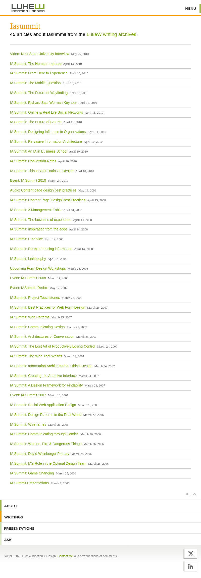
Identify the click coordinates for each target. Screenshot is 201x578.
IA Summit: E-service (26, 239)
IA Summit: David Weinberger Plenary (39, 454)
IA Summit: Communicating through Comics (44, 434)
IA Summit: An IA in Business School (38, 151)
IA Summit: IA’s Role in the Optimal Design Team (48, 463)
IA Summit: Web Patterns (29, 317)
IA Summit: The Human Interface (35, 64)
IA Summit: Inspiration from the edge (38, 229)
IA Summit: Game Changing (32, 473)
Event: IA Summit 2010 (28, 180)
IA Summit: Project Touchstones (35, 298)
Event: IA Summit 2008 (28, 278)
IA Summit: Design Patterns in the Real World (45, 415)
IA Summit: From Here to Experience (39, 73)
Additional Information (28, 8)
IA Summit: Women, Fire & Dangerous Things (45, 444)
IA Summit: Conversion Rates (33, 161)
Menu (190, 8)
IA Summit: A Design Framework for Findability (46, 385)
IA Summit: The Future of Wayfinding (39, 93)
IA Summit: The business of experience (40, 220)
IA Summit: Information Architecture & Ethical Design (51, 366)
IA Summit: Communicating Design (37, 327)
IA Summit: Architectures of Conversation (42, 336)
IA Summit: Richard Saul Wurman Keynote (43, 103)
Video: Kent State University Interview (39, 54)
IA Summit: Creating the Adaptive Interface (43, 376)
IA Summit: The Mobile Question (35, 83)
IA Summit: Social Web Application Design (43, 405)
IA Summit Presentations (29, 483)
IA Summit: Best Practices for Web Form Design (47, 307)
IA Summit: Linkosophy (28, 259)
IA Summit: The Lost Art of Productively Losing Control (52, 346)
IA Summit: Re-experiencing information (41, 249)
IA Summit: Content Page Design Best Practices (47, 200)
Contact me (65, 556)
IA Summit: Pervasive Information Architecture (46, 141)
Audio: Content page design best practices (43, 190)
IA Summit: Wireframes (28, 424)
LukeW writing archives (111, 34)
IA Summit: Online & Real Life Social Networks (46, 112)
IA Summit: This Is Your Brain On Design (41, 171)
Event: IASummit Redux (28, 288)
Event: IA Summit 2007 (28, 395)
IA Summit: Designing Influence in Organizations (48, 132)
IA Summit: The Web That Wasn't (36, 356)
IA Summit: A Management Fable (36, 210)
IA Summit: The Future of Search (36, 122)
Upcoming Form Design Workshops (38, 268)
